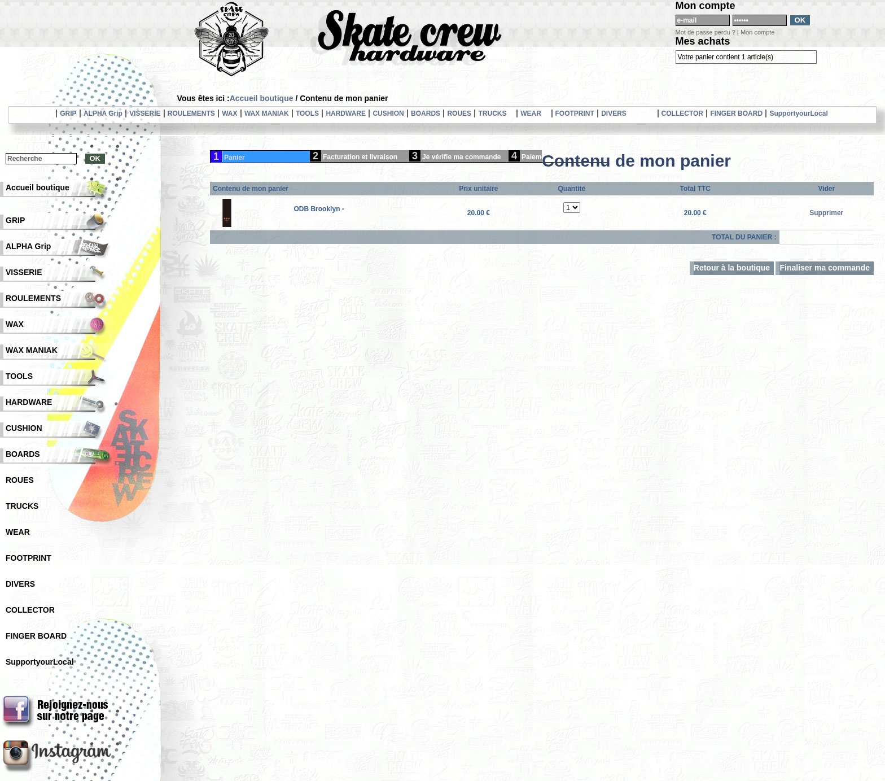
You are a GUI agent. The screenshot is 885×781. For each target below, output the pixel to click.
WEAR (530, 113)
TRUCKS (492, 113)
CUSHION (388, 113)
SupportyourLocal (798, 113)
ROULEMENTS (191, 113)
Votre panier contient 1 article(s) (725, 57)
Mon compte (758, 32)
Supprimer (826, 213)
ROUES (459, 113)
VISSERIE (144, 113)
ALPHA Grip (103, 113)
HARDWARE (346, 113)
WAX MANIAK (266, 113)
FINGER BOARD (736, 113)
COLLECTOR (682, 113)
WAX (229, 113)
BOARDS (425, 113)
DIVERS (613, 113)
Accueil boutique (261, 98)
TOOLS (307, 113)
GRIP (68, 113)
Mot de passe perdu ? (705, 32)
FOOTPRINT (574, 113)
